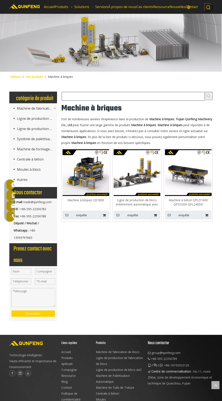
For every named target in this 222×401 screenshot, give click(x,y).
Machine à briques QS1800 (85, 200)
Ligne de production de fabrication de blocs (37, 118)
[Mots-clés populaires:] (208, 7)
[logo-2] (33, 343)
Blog (64, 382)
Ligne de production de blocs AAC (37, 128)
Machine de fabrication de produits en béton (37, 108)
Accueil (66, 352)
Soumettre (33, 314)
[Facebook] (12, 373)
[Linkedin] (20, 373)
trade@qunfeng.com (38, 202)
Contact (66, 388)
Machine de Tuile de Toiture (115, 388)
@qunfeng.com (170, 353)
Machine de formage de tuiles (37, 149)
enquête (75, 215)
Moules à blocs (29, 169)
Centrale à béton (30, 159)
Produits (67, 358)
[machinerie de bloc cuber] (111, 43)
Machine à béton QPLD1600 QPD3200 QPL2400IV (188, 202)
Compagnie (69, 370)
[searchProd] (133, 96)
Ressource (68, 376)
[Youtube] (28, 373)
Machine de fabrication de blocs (118, 352)
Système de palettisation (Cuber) (37, 139)
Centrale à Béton (107, 393)
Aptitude (67, 364)
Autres (22, 179)
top (215, 385)
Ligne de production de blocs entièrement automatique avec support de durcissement (137, 202)
